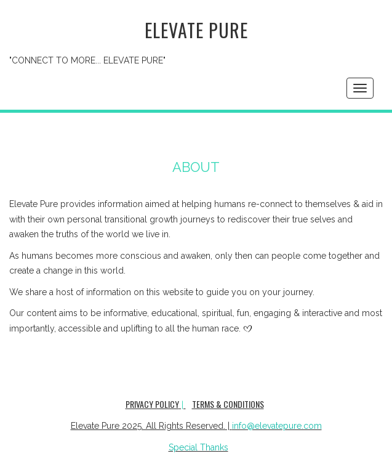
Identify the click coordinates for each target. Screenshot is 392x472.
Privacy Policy (152, 403)
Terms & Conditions (228, 403)
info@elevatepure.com (277, 426)
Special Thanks (198, 447)
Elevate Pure (196, 30)
